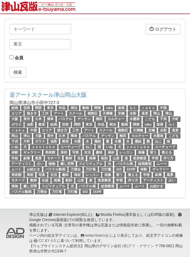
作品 (62, 108)
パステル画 (124, 163)
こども (150, 119)
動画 (85, 108)
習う (153, 152)
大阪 (14, 119)
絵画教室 (145, 163)
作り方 (168, 158)
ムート (16, 169)
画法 (74, 108)
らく (133, 108)
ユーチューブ (70, 147)
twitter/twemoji (96, 235)
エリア (16, 113)
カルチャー (116, 119)
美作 (26, 119)
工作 (45, 113)
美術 (63, 152)
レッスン (126, 152)
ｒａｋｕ (148, 108)
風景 (38, 158)
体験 (14, 152)
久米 (38, 119)
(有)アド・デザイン (138, 246)
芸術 (26, 108)
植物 (51, 163)
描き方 (32, 113)
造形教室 (139, 158)
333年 (130, 169)
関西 (38, 108)
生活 (87, 152)
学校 (14, 158)
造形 (145, 113)
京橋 (121, 113)
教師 (68, 158)
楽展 (121, 108)
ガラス (16, 125)
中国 (163, 108)
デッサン (84, 119)
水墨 (77, 141)
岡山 (156, 113)
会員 (16, 57)
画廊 (92, 158)
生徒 (80, 158)
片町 (175, 119)
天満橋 (108, 113)
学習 (155, 158)
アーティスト (21, 163)
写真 (75, 152)
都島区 (92, 113)
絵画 (14, 108)
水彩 (133, 113)
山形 (116, 158)
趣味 (99, 152)
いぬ (14, 147)
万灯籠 (106, 169)
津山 (168, 113)
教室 (41, 125)
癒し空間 (67, 163)
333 (119, 169)
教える (167, 152)
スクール (75, 113)
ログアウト (162, 29)
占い (40, 163)
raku (109, 108)
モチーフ (53, 158)
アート (59, 113)
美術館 (50, 152)
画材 (111, 152)
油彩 (30, 125)
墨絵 (97, 141)
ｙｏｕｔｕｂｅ (43, 147)
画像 (141, 152)
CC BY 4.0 (47, 241)
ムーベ (162, 163)
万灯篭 (91, 169)
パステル (65, 119)
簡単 (50, 119)
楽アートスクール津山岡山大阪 (48, 95)
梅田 (99, 119)
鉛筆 (26, 158)
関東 (97, 108)
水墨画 (135, 119)
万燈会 (76, 169)
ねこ (158, 141)
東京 (50, 108)
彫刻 (104, 158)
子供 (163, 119)
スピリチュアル (91, 163)
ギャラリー (31, 152)
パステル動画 (55, 169)
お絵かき (33, 169)
